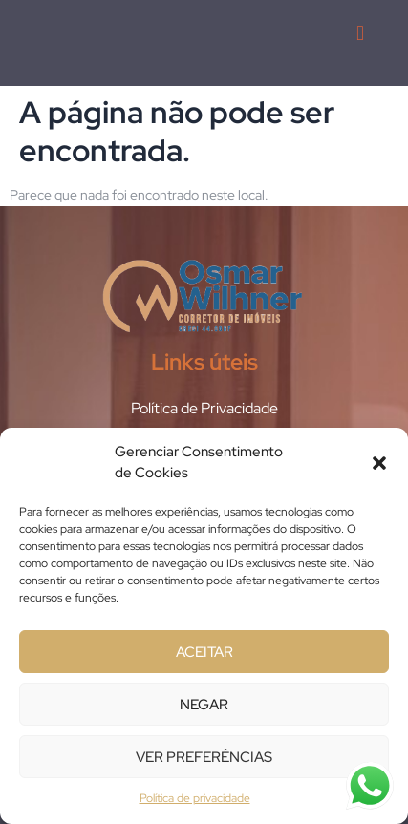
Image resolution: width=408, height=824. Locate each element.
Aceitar (204, 652)
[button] (379, 463)
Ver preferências (204, 757)
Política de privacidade (195, 798)
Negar (204, 704)
